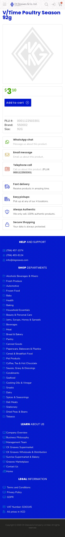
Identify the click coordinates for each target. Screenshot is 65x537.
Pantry (9, 339)
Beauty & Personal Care (19, 315)
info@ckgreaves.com (17, 260)
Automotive (12, 286)
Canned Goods (14, 344)
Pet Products (13, 358)
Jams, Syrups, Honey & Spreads (23, 319)
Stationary (11, 407)
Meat (9, 329)
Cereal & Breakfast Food (19, 353)
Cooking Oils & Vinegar (19, 382)
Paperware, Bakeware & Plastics (23, 348)
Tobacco (10, 416)
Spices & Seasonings (17, 397)
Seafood (10, 377)
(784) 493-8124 (14, 255)
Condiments (12, 373)
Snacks (10, 387)
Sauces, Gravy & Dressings (20, 368)
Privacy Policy (14, 492)
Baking (10, 305)
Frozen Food (13, 290)
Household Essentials (18, 310)
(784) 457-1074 (14, 250)
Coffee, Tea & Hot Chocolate (21, 363)
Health (10, 300)
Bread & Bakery (14, 334)
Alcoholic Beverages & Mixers (22, 276)
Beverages (11, 324)
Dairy (9, 392)
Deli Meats (12, 402)
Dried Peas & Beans (17, 411)
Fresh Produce (14, 281)
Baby (9, 295)
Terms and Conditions (19, 487)
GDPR (10, 497)
